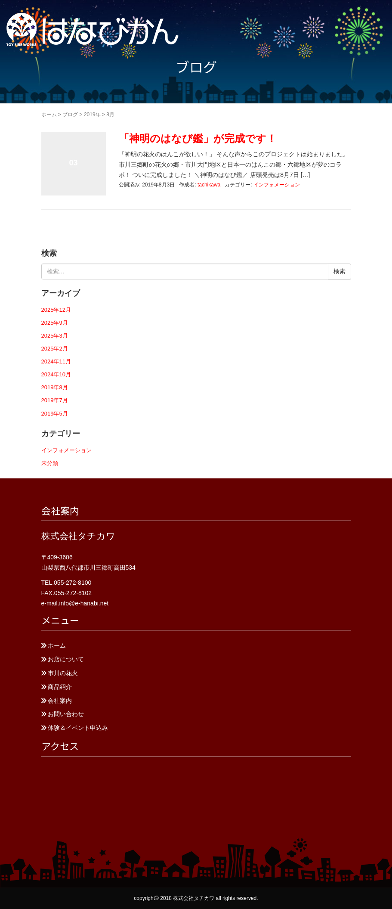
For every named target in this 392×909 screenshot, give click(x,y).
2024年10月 (56, 374)
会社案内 (60, 700)
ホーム (49, 115)
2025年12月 (56, 310)
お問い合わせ (66, 713)
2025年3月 (54, 335)
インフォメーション (276, 185)
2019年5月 (54, 413)
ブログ (70, 115)
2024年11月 (56, 361)
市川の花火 (63, 673)
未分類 (49, 463)
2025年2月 (54, 348)
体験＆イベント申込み (78, 727)
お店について (66, 659)
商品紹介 (60, 686)
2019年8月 (54, 387)
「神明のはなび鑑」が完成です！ (198, 138)
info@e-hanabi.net (84, 603)
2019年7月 (54, 400)
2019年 (92, 115)
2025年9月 (54, 323)
